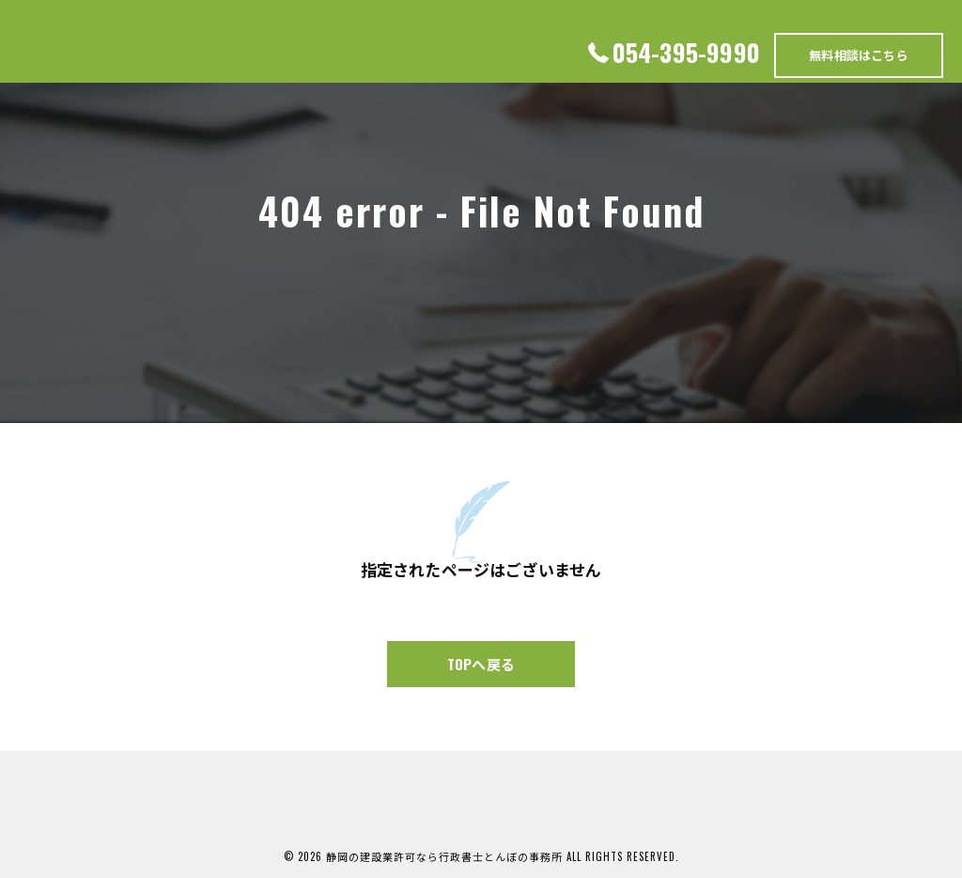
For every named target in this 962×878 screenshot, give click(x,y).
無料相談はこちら (858, 54)
